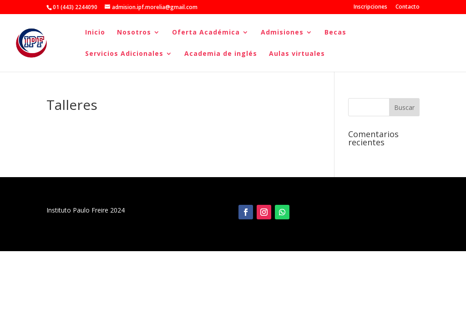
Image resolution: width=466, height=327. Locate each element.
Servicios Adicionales (124, 54)
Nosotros (134, 32)
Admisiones (282, 32)
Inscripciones (370, 7)
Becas (335, 32)
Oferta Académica (206, 32)
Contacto (407, 7)
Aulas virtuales (297, 54)
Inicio (95, 32)
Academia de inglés (220, 54)
